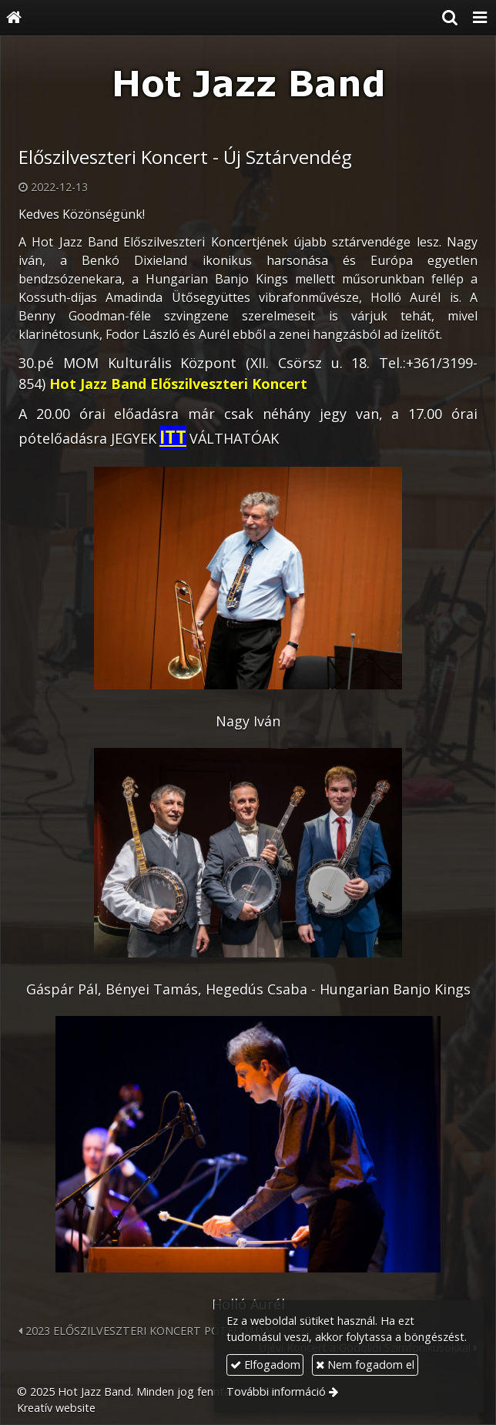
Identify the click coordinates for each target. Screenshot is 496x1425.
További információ (276, 1391)
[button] (480, 17)
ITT (172, 437)
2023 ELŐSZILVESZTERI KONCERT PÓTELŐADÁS (147, 1330)
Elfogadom (265, 1364)
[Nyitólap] (14, 17)
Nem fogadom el (365, 1364)
